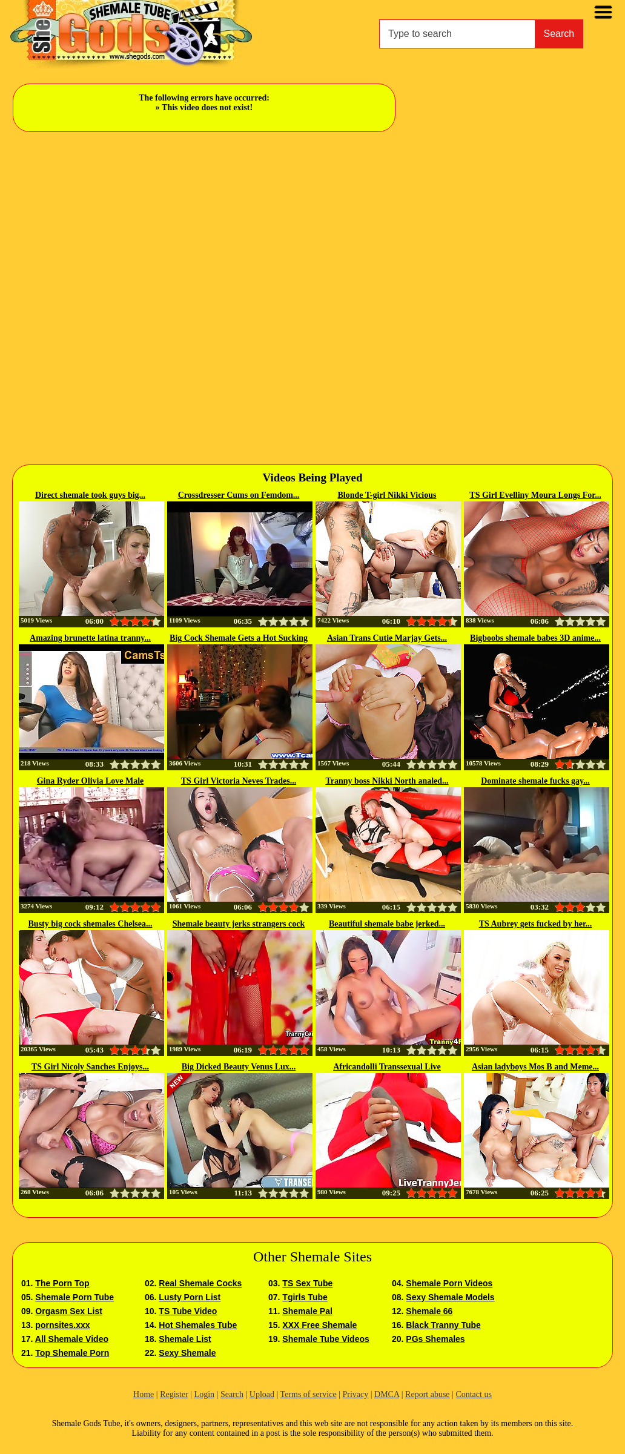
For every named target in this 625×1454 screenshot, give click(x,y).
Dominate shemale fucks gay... (535, 780)
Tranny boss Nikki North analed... (386, 780)
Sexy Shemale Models (450, 1297)
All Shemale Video (71, 1339)
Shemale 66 (429, 1311)
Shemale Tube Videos (325, 1339)
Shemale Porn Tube (74, 1297)
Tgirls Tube (304, 1297)
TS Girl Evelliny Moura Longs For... (535, 495)
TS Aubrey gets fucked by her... (535, 923)
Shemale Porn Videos (449, 1283)
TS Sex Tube (307, 1283)
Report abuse (427, 1394)
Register (174, 1394)
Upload (262, 1394)
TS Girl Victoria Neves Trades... (238, 780)
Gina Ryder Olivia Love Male (90, 780)
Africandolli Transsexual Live (387, 1066)
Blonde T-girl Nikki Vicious (387, 495)
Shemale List (185, 1339)
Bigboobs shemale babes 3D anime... (535, 638)
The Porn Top (62, 1283)
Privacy (355, 1394)
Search (559, 33)
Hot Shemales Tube (198, 1325)
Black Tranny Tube (443, 1325)
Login (204, 1394)
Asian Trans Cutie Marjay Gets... (387, 638)
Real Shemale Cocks (200, 1283)
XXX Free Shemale (319, 1325)
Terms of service (308, 1394)
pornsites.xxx (62, 1325)
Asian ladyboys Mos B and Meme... (535, 1066)
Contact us (473, 1394)
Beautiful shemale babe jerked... (387, 923)
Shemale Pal (307, 1311)
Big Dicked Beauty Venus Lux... (239, 1066)
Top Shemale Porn (72, 1353)
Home (143, 1394)
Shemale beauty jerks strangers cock (239, 923)
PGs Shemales (435, 1339)
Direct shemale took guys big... (90, 495)
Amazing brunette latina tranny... (90, 638)
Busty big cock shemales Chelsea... (90, 923)
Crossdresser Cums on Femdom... (239, 495)
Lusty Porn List (189, 1297)
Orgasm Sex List (68, 1311)
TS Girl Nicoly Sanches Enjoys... (90, 1066)
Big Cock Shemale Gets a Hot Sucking (239, 638)
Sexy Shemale (187, 1353)
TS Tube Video (188, 1311)
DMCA (386, 1394)
